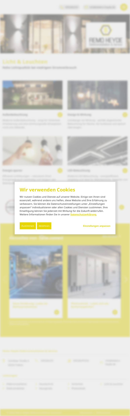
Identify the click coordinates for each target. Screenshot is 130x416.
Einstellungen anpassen (96, 226)
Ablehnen (44, 225)
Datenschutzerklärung (83, 214)
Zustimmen (27, 225)
